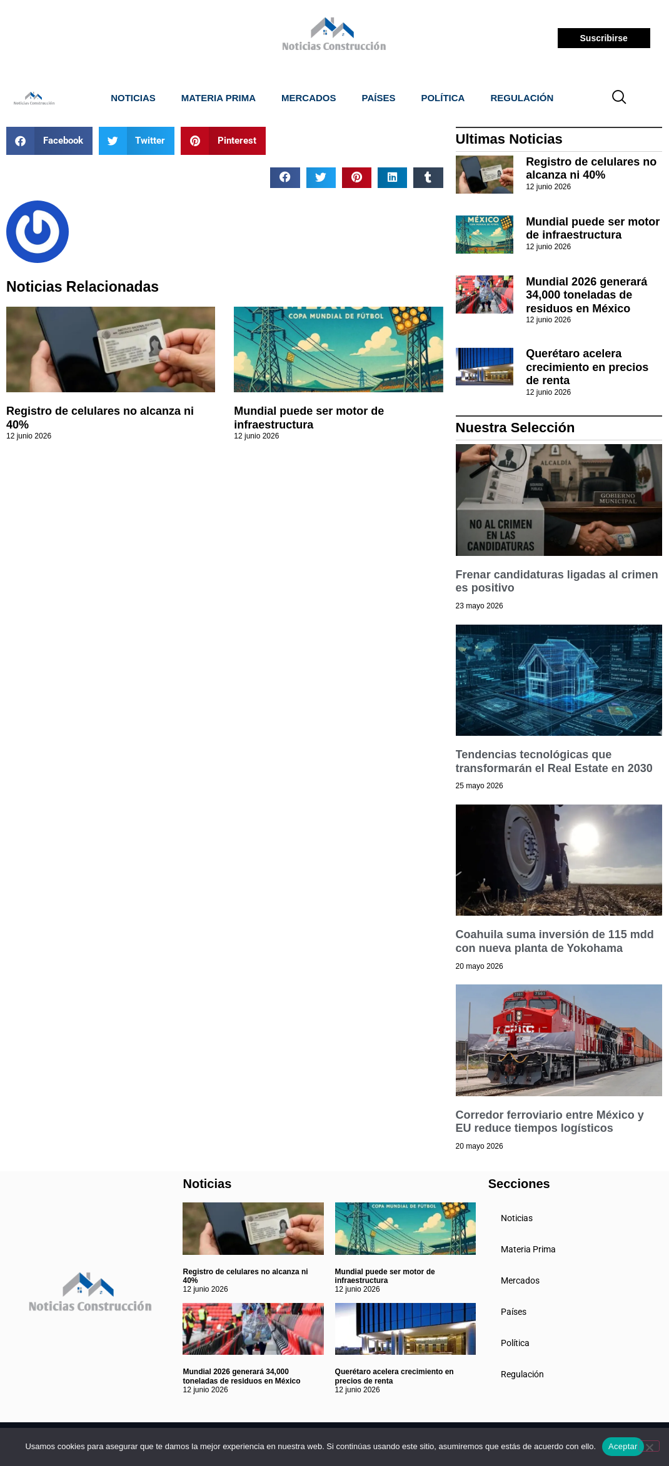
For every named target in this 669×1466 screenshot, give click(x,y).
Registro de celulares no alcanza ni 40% (591, 169)
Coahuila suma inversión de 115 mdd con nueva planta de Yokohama (555, 941)
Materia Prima (218, 97)
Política (443, 97)
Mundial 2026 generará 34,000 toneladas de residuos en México (586, 295)
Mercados (308, 97)
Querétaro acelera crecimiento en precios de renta (587, 367)
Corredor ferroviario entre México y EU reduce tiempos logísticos (550, 1122)
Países (379, 97)
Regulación (521, 97)
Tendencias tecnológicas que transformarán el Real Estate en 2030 (554, 761)
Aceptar (623, 1446)
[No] (649, 1446)
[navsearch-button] (618, 98)
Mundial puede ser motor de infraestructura (309, 418)
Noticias (133, 97)
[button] (49, 141)
